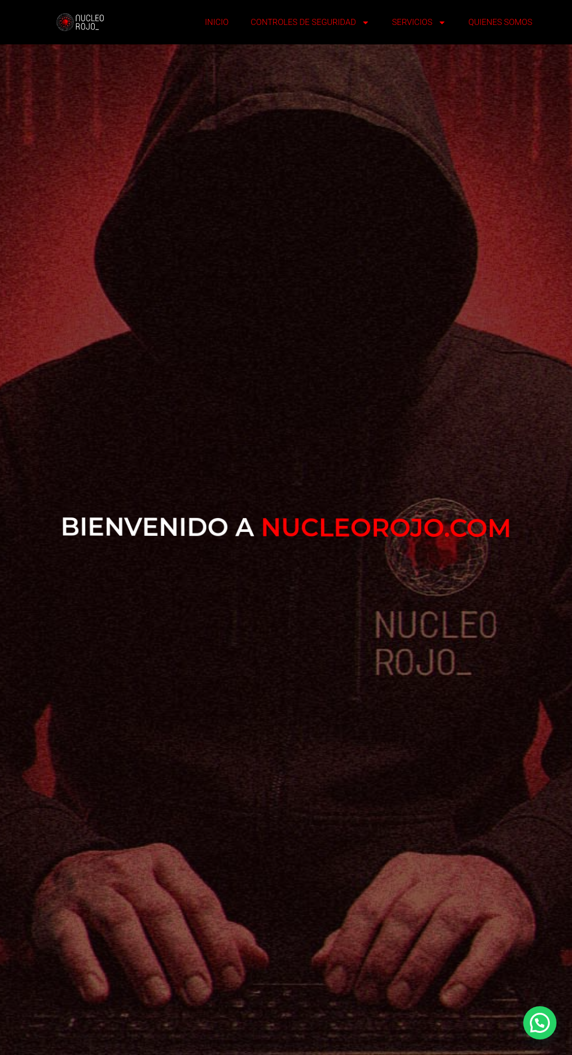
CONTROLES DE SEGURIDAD (310, 22)
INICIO (217, 22)
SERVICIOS (419, 22)
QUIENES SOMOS (500, 22)
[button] (539, 1022)
